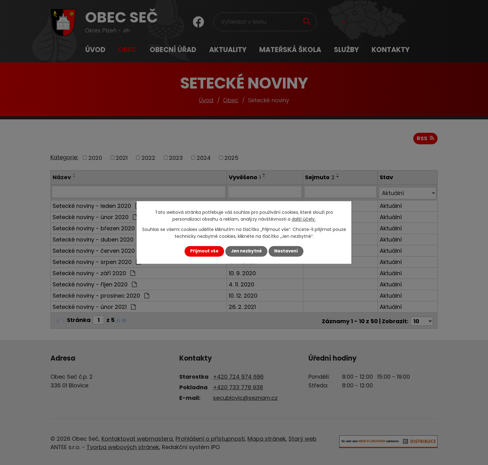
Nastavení (286, 251)
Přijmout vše (204, 251)
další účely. (304, 219)
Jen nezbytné (246, 251)
